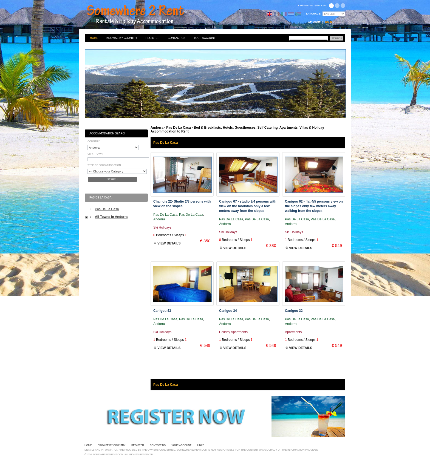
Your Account (205, 37)
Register (152, 37)
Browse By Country (121, 37)
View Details (168, 243)
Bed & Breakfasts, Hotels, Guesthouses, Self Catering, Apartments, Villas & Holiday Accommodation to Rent (141, 15)
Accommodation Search (107, 133)
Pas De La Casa (107, 209)
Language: (313, 13)
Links (200, 445)
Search (112, 179)
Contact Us (176, 37)
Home (94, 37)
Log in (328, 22)
